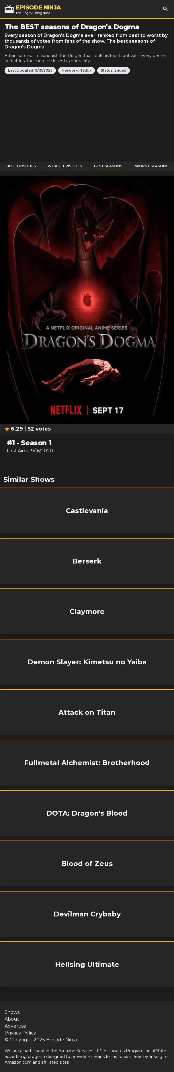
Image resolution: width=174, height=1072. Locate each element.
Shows (12, 1012)
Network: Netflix (76, 70)
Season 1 (36, 443)
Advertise (15, 1026)
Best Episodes (21, 166)
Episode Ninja (61, 1039)
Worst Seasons (151, 166)
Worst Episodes (65, 166)
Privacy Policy (20, 1033)
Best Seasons (108, 166)
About (12, 1019)
